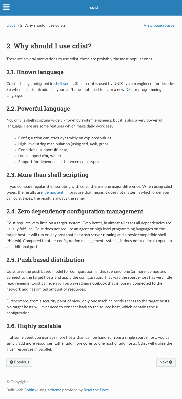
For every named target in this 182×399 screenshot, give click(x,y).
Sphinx (30, 390)
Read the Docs (96, 390)
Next (166, 362)
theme (55, 390)
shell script (63, 84)
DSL (129, 90)
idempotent (53, 192)
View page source (159, 25)
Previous (19, 362)
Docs (10, 25)
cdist (94, 8)
